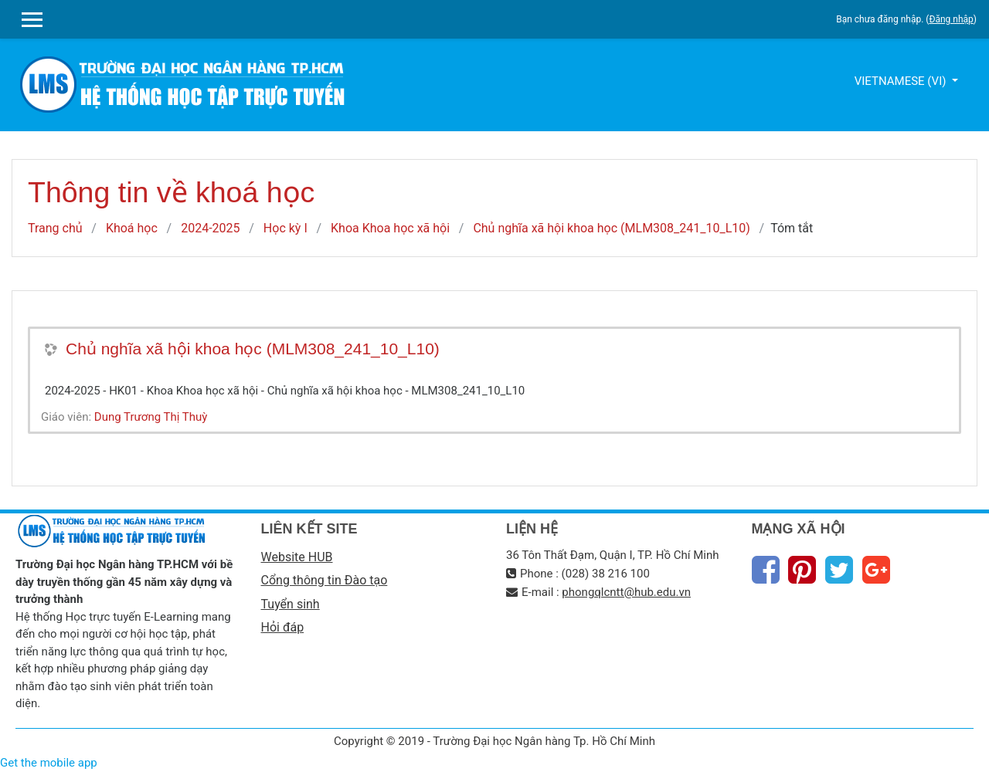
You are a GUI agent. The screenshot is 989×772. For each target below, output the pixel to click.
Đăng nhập (951, 19)
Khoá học (132, 228)
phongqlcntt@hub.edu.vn (626, 592)
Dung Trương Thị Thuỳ (151, 417)
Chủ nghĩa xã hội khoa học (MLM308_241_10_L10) (611, 228)
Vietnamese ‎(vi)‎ (902, 81)
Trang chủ (55, 228)
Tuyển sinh (290, 604)
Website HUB (297, 557)
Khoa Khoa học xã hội (390, 228)
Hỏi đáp (282, 627)
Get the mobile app (48, 763)
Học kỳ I (285, 228)
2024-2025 (210, 228)
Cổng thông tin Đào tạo (324, 580)
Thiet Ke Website (971, 753)
